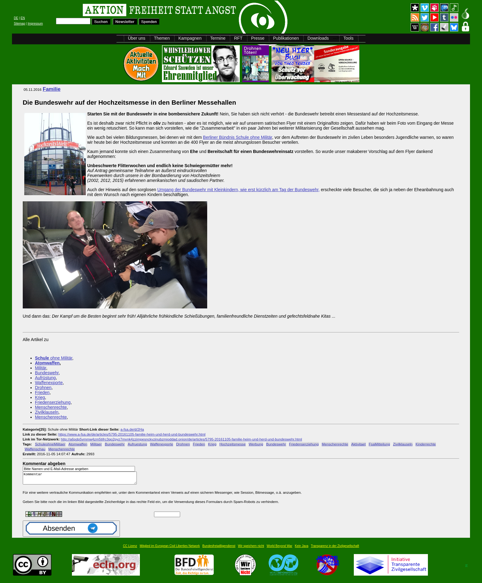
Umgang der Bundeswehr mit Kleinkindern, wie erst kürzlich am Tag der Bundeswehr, (238, 189)
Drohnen (43, 387)
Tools (348, 38)
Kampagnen (190, 38)
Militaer (96, 444)
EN (23, 18)
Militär (40, 367)
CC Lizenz (130, 548)
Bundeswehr (47, 372)
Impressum (35, 23)
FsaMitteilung (379, 444)
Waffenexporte (49, 382)
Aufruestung (137, 444)
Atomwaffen (47, 362)
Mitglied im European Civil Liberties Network (170, 548)
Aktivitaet (358, 444)
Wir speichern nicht (251, 548)
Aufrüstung (45, 377)
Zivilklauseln (46, 412)
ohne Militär (53, 358)
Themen (162, 38)
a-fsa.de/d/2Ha (132, 429)
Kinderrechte (426, 444)
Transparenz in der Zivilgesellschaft (335, 548)
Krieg (40, 397)
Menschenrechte (51, 407)
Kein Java (301, 548)
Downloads (318, 38)
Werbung (256, 444)
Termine (218, 38)
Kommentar (81, 479)
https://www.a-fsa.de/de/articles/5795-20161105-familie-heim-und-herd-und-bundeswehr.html (132, 434)
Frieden (42, 392)
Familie (52, 89)
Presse (258, 38)
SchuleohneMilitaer (50, 444)
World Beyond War (279, 548)
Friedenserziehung (53, 402)
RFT (238, 38)
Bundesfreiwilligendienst (218, 548)
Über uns (136, 38)
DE (16, 18)
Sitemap (19, 23)
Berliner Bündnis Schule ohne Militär (237, 137)
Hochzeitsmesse (232, 444)
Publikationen (286, 38)
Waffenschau (35, 449)
